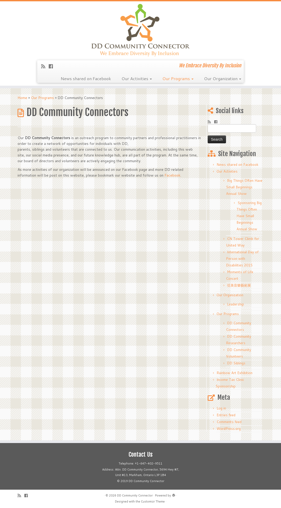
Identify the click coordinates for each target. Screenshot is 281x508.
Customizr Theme (153, 501)
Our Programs (178, 78)
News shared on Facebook (86, 78)
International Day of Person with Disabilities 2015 (242, 258)
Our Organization (222, 78)
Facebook (172, 175)
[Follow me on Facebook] (52, 66)
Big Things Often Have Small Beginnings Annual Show (244, 187)
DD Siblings (236, 363)
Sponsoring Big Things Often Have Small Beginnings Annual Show (249, 215)
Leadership (235, 304)
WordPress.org (229, 428)
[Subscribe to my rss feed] (45, 66)
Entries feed (226, 415)
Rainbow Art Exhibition (234, 372)
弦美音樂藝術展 (239, 285)
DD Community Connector (135, 495)
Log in (221, 408)
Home (22, 97)
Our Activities (137, 78)
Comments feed (229, 421)
